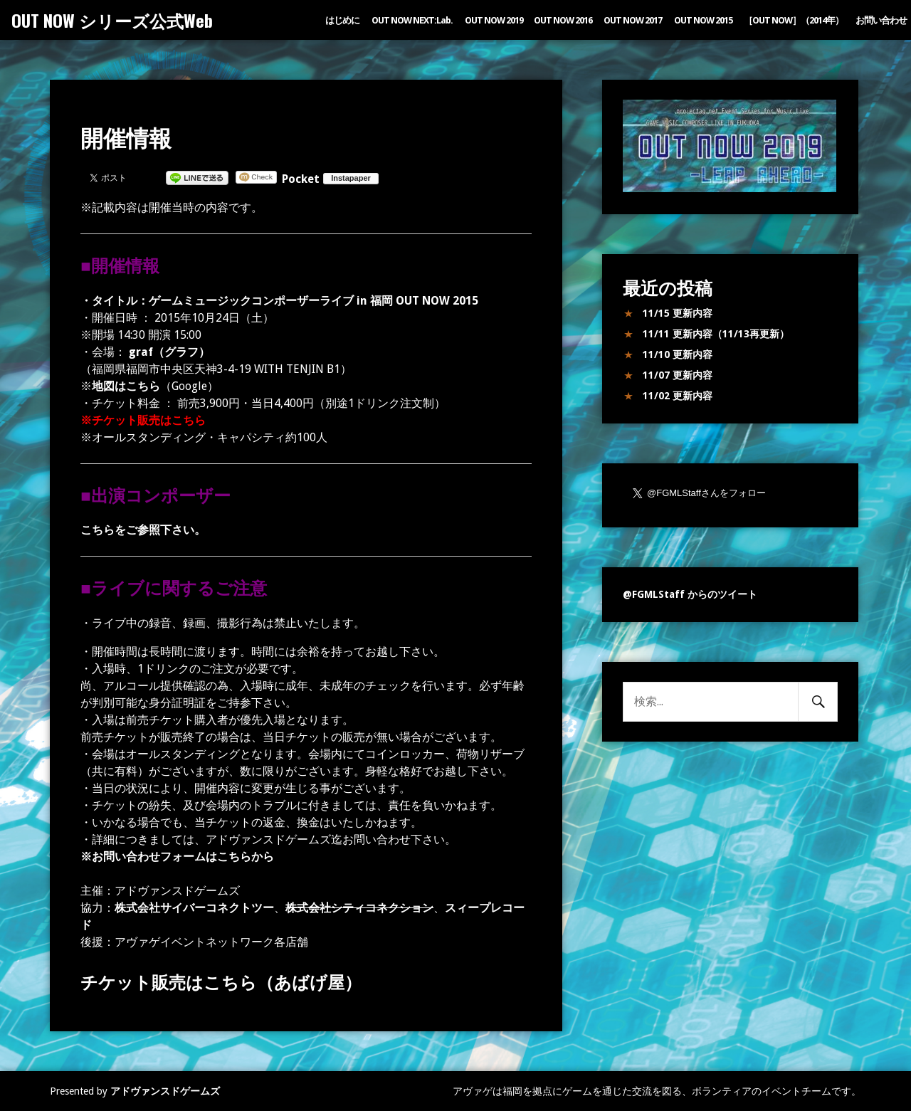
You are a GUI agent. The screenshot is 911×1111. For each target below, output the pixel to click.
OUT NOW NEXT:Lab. (412, 20)
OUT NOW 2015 (703, 20)
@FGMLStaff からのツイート (690, 594)
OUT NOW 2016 (563, 20)
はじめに (342, 20)
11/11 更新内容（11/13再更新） (716, 333)
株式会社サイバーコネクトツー (194, 908)
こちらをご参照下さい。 (143, 530)
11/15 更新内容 (677, 313)
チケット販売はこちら (149, 420)
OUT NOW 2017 (633, 20)
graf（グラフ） (168, 352)
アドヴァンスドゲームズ (165, 1091)
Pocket (301, 179)
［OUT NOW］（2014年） (793, 20)
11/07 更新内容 (677, 375)
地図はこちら (126, 386)
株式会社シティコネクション (359, 908)
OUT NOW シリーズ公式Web (112, 20)
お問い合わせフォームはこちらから (183, 856)
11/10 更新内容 (677, 354)
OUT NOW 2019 (494, 20)
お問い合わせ (881, 20)
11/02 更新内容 (677, 395)
